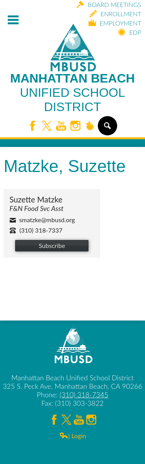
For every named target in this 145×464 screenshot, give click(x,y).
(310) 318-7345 (84, 394)
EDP (129, 32)
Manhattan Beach (72, 92)
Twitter (47, 126)
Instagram (75, 126)
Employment (115, 23)
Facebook (32, 126)
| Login (72, 435)
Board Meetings (109, 4)
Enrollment (115, 13)
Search (107, 128)
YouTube (61, 126)
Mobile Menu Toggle (13, 19)
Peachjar (90, 126)
